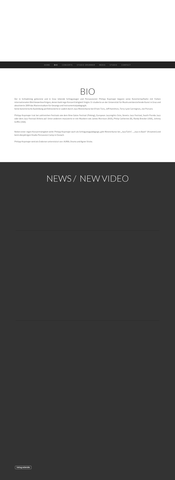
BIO (56, 65)
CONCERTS (67, 65)
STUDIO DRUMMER (86, 65)
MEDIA (102, 65)
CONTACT (126, 65)
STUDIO (113, 65)
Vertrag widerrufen (23, 467)
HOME (47, 65)
